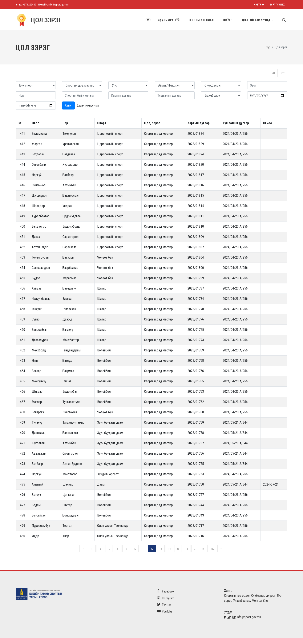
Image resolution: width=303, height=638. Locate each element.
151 (204, 548)
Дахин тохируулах (88, 105)
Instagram (165, 598)
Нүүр (148, 20)
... (109, 548)
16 (186, 548)
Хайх (68, 106)
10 (135, 548)
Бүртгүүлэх (277, 4)
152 (212, 548)
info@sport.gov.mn (58, 4)
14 (169, 548)
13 (160, 548)
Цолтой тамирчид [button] (256, 20)
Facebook (165, 591)
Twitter (164, 604)
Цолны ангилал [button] (202, 20)
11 (143, 548)
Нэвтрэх (259, 4)
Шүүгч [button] (228, 20)
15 (178, 548)
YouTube (164, 611)
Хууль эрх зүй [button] (169, 20)
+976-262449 (29, 4)
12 (152, 548)
